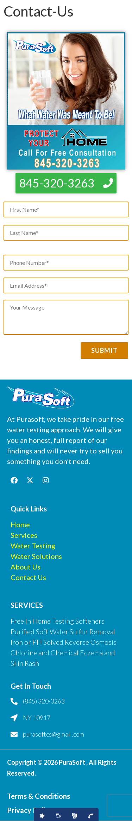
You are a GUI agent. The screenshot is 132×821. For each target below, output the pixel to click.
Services (24, 535)
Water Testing (33, 545)
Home (20, 524)
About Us (25, 566)
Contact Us (28, 577)
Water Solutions (36, 556)
